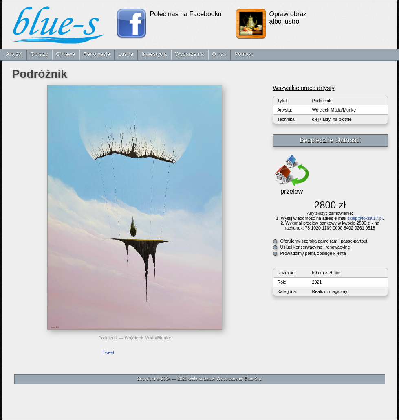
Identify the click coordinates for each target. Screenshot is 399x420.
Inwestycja (154, 54)
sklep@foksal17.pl (365, 218)
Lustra (125, 54)
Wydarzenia (189, 54)
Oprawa (65, 54)
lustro (291, 21)
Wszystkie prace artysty (304, 88)
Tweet (108, 352)
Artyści (14, 54)
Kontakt (243, 54)
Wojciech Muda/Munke (147, 337)
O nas (219, 54)
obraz (298, 14)
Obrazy (39, 54)
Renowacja (96, 54)
